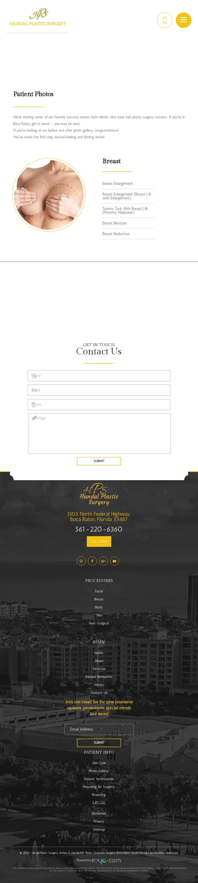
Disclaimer (98, 813)
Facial (99, 591)
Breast (99, 599)
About (99, 661)
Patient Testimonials (99, 779)
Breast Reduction (116, 234)
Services (99, 669)
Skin (99, 615)
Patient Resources (99, 677)
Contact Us (99, 693)
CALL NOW (99, 541)
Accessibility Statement (164, 853)
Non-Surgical (99, 623)
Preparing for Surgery (99, 787)
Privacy (99, 821)
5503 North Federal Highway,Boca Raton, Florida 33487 (99, 516)
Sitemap (99, 829)
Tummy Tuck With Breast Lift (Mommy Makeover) (125, 210)
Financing (99, 795)
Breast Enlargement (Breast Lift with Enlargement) (127, 196)
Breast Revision (115, 223)
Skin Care (99, 763)
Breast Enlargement (118, 183)
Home (99, 653)
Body (99, 607)
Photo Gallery (99, 771)
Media (99, 685)
